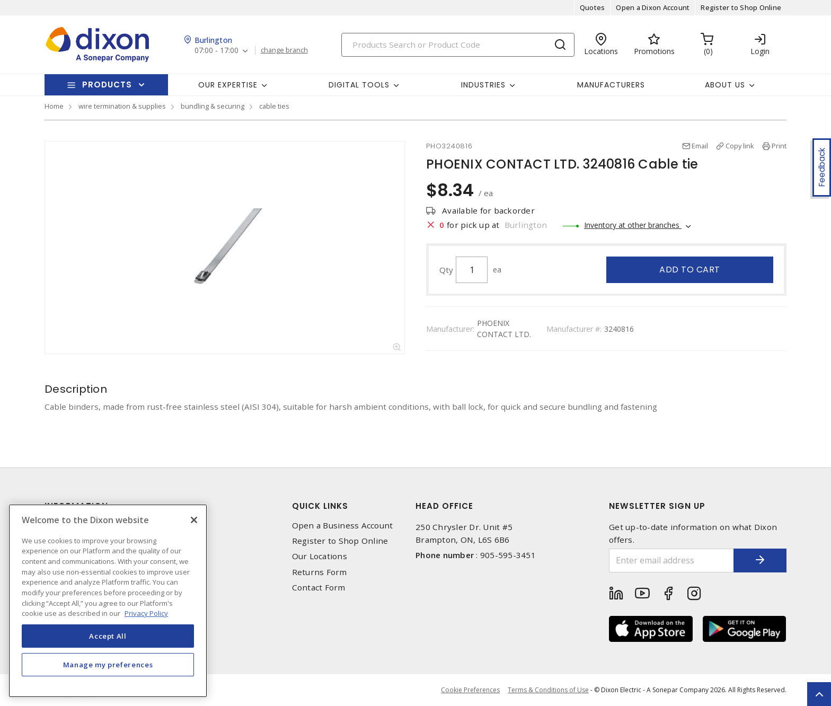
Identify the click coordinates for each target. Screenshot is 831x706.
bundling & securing (212, 106)
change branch (284, 50)
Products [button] (107, 84)
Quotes (592, 7)
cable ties (274, 106)
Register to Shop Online (741, 7)
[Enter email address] (671, 560)
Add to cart (689, 269)
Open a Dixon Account (652, 7)
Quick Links (320, 505)
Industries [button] (483, 85)
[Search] (457, 45)
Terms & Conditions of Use (548, 689)
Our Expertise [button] (228, 85)
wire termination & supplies (122, 106)
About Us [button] (725, 85)
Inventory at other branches (633, 225)
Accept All (108, 636)
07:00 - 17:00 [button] (216, 50)
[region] (107, 601)
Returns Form (319, 572)
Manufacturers (611, 85)
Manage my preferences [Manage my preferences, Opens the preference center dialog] (108, 664)
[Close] (194, 520)
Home (54, 106)
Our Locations (319, 556)
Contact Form (319, 588)
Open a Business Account (342, 525)
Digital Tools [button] (359, 85)
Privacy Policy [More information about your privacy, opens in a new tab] (146, 613)
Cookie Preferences (470, 690)
